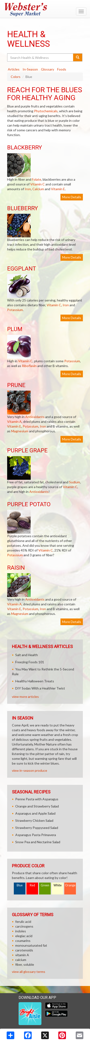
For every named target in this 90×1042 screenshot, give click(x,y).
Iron (28, 189)
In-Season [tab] (30, 69)
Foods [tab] (61, 69)
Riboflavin (29, 366)
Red (32, 885)
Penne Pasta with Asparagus (36, 799)
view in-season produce (29, 770)
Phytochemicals (46, 111)
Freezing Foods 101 (29, 662)
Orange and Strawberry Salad (37, 806)
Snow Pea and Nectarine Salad (37, 842)
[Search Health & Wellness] (40, 57)
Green (45, 885)
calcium (20, 960)
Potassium (15, 310)
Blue (20, 885)
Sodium (74, 482)
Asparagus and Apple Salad (35, 813)
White (58, 885)
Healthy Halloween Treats (34, 681)
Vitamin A (14, 421)
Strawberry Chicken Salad (34, 820)
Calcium (38, 189)
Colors (15, 77)
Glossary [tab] (47, 69)
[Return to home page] (45, 9)
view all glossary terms (28, 972)
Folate (36, 179)
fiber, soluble (24, 964)
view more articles (25, 697)
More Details (71, 197)
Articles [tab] (14, 69)
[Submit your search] (77, 57)
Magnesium (19, 431)
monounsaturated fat (31, 945)
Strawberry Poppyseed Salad (36, 828)
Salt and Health (26, 655)
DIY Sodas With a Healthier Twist (40, 688)
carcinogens (24, 926)
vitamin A (22, 955)
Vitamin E (58, 189)
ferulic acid (23, 921)
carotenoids (24, 950)
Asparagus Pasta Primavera (35, 835)
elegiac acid (23, 936)
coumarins (22, 941)
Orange (70, 885)
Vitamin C (37, 184)
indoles (20, 931)
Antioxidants (35, 417)
